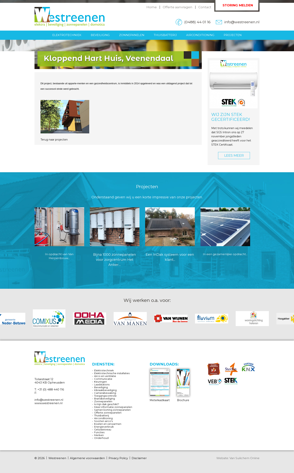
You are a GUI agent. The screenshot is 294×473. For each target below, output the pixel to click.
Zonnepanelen (131, 35)
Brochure (183, 385)
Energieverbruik (104, 426)
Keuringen (100, 381)
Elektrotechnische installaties (112, 373)
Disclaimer (139, 458)
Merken (99, 435)
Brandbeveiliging (104, 398)
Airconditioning (200, 35)
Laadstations (102, 384)
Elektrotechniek (66, 35)
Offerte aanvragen (177, 7)
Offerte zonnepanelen (108, 412)
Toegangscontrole (105, 395)
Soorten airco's (103, 421)
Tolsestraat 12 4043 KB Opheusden (49, 380)
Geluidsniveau (102, 429)
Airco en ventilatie (105, 375)
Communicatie (103, 378)
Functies (99, 432)
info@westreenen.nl (242, 22)
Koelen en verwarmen (107, 423)
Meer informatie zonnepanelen (113, 406)
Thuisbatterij (165, 35)
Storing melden (238, 5)
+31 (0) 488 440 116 (51, 389)
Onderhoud (101, 437)
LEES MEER (234, 155)
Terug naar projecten (54, 139)
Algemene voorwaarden (87, 458)
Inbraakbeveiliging (105, 390)
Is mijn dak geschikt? (106, 404)
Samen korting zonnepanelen (112, 409)
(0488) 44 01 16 (197, 22)
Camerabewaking (105, 392)
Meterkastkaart (160, 385)
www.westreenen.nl (48, 403)
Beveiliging (100, 35)
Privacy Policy (118, 458)
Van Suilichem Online (245, 458)
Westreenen (57, 458)
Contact (204, 7)
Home (151, 7)
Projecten (233, 35)
